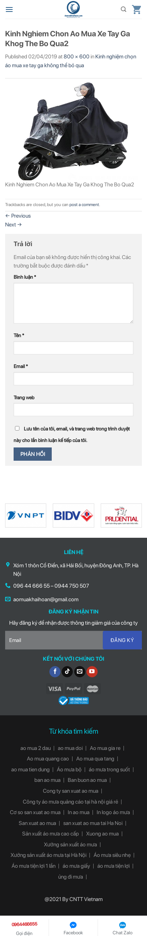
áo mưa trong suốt (109, 769)
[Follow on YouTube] (92, 672)
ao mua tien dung (30, 769)
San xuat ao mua (37, 823)
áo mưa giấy (76, 866)
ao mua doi (70, 748)
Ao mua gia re (105, 748)
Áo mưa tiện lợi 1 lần (33, 866)
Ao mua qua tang (95, 758)
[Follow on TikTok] (67, 672)
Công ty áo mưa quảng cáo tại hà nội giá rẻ (70, 802)
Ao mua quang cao (48, 758)
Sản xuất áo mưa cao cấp (50, 833)
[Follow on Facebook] (55, 672)
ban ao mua (47, 780)
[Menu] (9, 9)
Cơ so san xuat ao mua (35, 812)
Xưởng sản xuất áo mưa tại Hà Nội (48, 855)
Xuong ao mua (102, 833)
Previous (18, 216)
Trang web (24, 397)
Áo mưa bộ (69, 769)
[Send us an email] (79, 672)
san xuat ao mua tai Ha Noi (92, 823)
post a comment (84, 204)
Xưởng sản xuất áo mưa (70, 844)
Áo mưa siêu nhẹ (112, 855)
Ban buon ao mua (87, 780)
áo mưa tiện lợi (113, 866)
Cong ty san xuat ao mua (70, 791)
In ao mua (78, 812)
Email (21, 366)
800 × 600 (76, 56)
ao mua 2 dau (35, 748)
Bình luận (25, 277)
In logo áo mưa (113, 812)
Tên (19, 335)
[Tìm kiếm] (123, 9)
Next (13, 224)
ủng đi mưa (70, 877)
